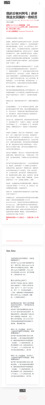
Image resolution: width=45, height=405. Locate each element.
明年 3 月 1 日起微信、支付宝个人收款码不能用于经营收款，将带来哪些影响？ (22, 331)
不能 (35, 20)
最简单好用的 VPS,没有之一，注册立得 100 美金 (22, 218)
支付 (25, 20)
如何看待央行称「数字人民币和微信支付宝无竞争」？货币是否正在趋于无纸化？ (22, 305)
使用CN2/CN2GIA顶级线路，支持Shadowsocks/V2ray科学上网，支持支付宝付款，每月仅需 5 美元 (22, 27)
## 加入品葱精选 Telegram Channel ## (19, 31)
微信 (22, 20)
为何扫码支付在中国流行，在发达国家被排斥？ (22, 259)
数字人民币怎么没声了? (19, 280)
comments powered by (14, 241)
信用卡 (28, 20)
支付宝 (31, 20)
